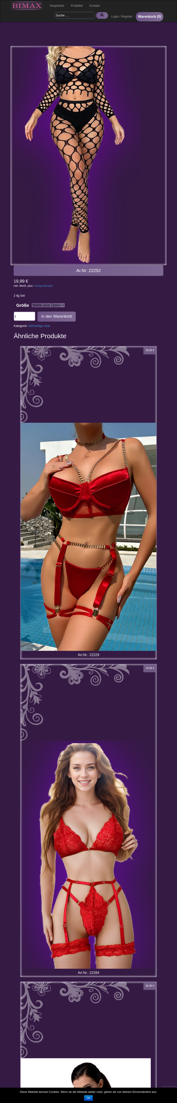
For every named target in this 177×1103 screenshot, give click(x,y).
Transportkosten (43, 285)
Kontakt (94, 5)
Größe (22, 305)
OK (88, 1098)
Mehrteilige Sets (39, 326)
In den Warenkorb (56, 316)
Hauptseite (57, 5)
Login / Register (122, 16)
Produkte (77, 5)
